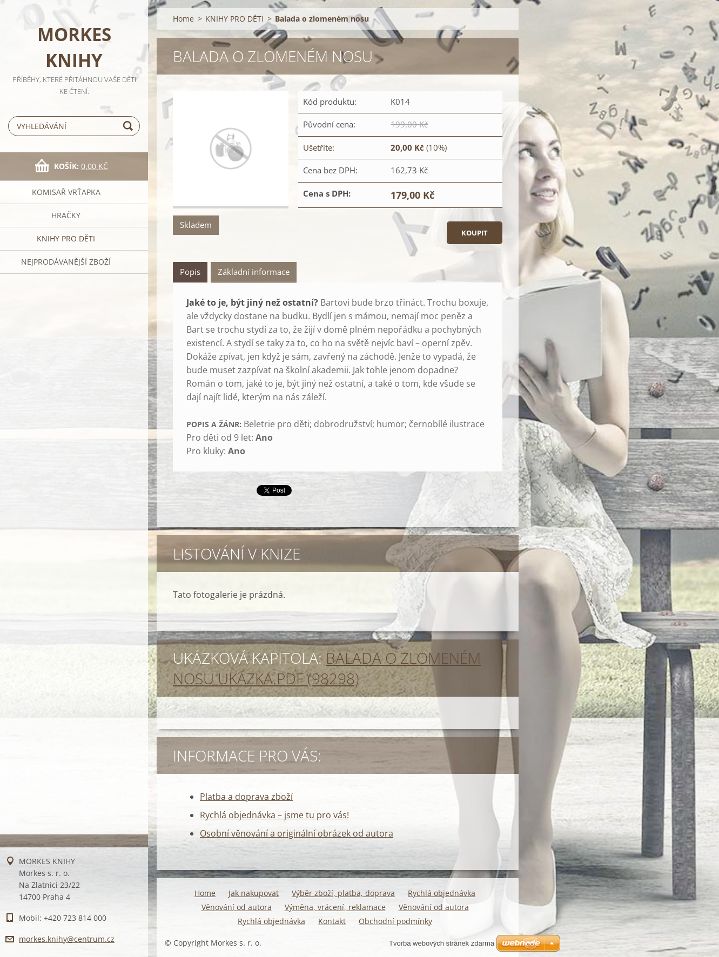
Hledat (130, 126)
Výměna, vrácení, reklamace (335, 907)
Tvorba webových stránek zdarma (441, 943)
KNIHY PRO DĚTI (66, 238)
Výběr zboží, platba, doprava (343, 893)
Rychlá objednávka (441, 893)
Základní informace (254, 271)
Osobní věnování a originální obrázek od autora (296, 833)
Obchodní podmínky (395, 921)
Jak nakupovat (254, 893)
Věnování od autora (236, 907)
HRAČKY (65, 215)
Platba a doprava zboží (246, 797)
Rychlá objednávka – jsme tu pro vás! (274, 815)
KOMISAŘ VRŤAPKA (66, 192)
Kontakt (332, 921)
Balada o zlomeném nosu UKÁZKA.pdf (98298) (327, 668)
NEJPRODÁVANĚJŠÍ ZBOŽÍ (66, 262)
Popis (190, 271)
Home (183, 19)
